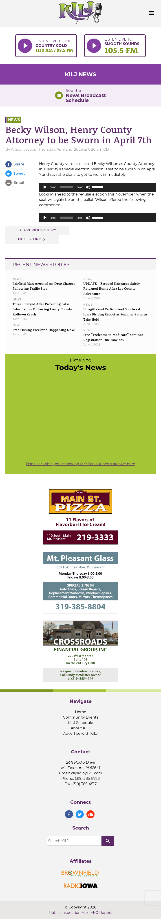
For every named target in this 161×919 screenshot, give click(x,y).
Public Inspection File (68, 912)
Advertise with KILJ (80, 733)
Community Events (80, 717)
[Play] (45, 187)
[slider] (66, 187)
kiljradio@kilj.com (86, 773)
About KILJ (80, 728)
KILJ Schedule (80, 723)
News (14, 120)
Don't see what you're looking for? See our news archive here (80, 464)
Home (80, 712)
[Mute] (88, 187)
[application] (97, 187)
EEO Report (101, 912)
